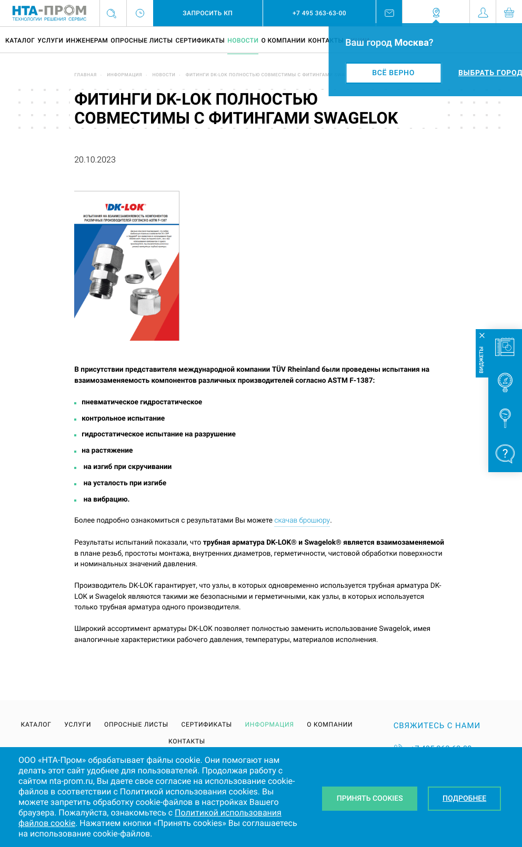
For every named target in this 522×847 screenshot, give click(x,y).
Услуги (50, 40)
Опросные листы (142, 40)
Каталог (20, 40)
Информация (124, 75)
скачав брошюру (302, 520)
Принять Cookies (370, 798)
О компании (283, 40)
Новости (242, 40)
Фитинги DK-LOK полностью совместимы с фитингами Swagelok (273, 75)
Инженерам (87, 40)
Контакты (326, 40)
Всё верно (393, 73)
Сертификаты (200, 40)
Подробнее (464, 798)
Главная (85, 75)
